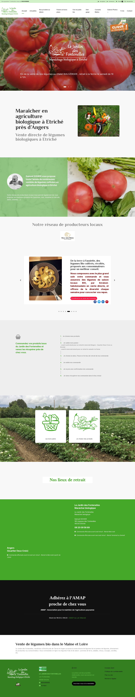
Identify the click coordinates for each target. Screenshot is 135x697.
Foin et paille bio (77, 10)
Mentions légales (110, 678)
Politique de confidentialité (114, 671)
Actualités (33, 10)
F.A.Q (122, 10)
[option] (67, 280)
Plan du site (109, 675)
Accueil (24, 10)
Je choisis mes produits (84, 439)
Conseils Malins (98, 10)
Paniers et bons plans (62, 10)
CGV (74, 668)
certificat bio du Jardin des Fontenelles (83, 298)
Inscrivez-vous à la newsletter (83, 683)
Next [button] (114, 280)
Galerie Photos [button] (112, 10)
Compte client (109, 668)
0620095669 (25, 1)
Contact (129, 10)
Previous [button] (20, 280)
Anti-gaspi (87, 10)
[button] (6, 53)
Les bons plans (50, 439)
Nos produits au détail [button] (44, 10)
